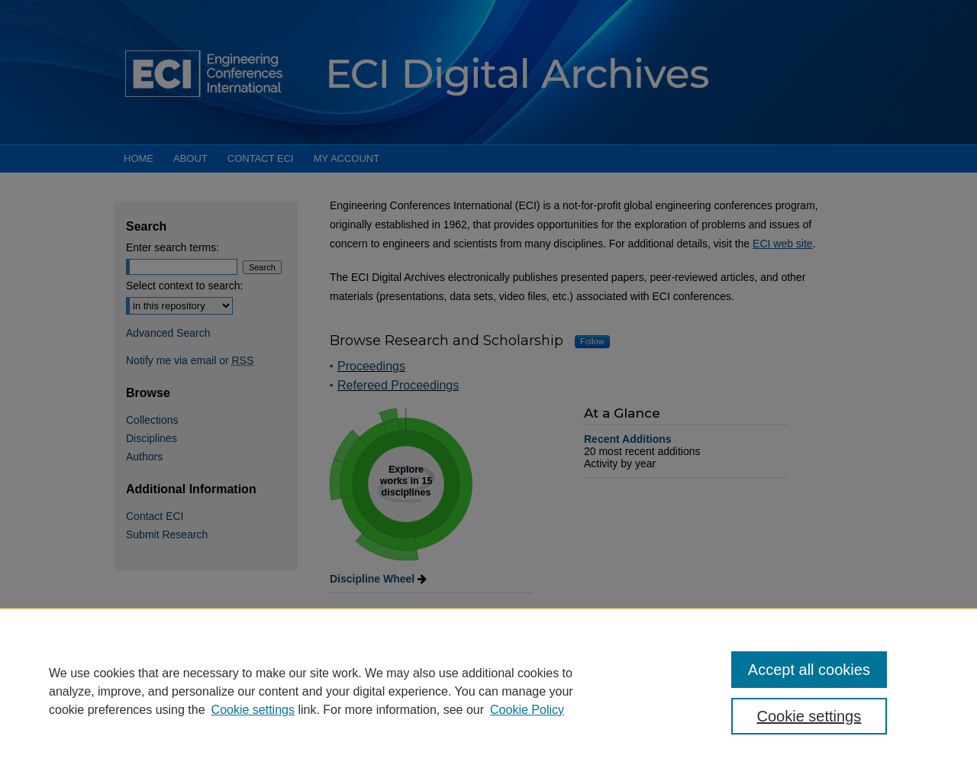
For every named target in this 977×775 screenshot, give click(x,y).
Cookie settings (253, 709)
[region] (488, 691)
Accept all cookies (809, 669)
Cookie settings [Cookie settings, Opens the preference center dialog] (809, 716)
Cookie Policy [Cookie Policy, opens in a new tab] (527, 709)
